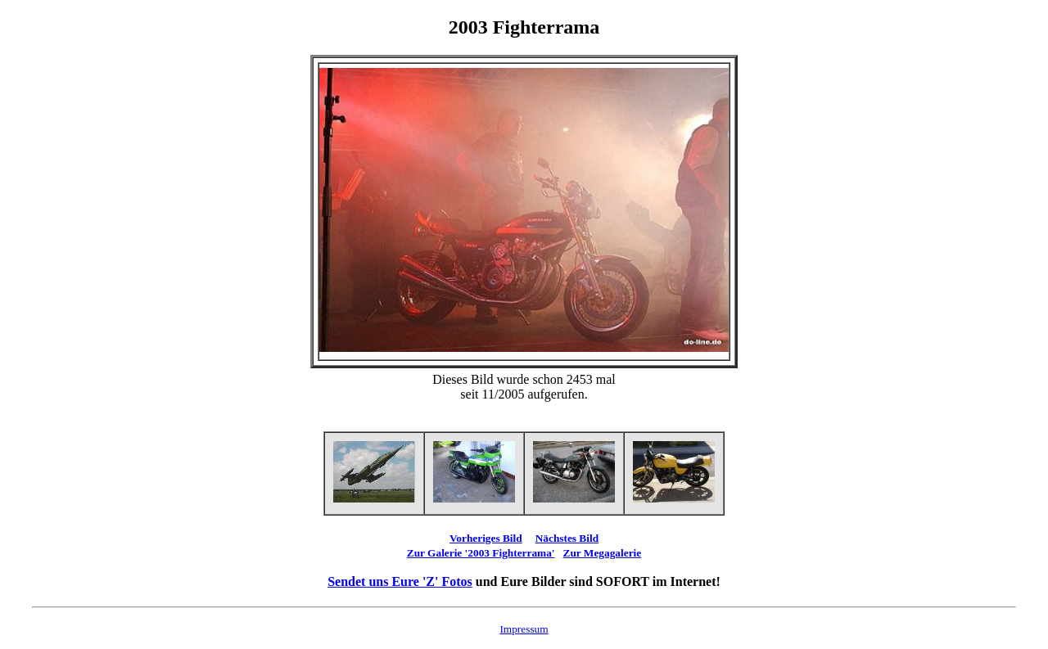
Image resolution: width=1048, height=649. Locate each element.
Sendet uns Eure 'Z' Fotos (400, 581)
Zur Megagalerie (602, 553)
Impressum (523, 629)
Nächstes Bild (567, 538)
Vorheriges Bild (485, 538)
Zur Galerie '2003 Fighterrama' (481, 553)
